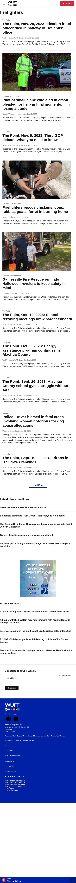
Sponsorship (9, 766)
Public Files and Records (14, 776)
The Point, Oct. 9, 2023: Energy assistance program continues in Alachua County (31, 350)
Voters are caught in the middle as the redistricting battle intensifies (35, 631)
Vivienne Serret (8, 431)
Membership (9, 761)
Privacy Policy (10, 772)
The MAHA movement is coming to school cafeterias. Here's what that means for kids (36, 651)
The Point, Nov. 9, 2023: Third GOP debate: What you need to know (32, 137)
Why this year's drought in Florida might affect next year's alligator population (35, 544)
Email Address (11, 678)
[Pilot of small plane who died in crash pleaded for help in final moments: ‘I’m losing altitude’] (36, 72)
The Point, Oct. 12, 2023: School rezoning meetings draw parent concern (37, 317)
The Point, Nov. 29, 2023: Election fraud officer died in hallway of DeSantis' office (36, 28)
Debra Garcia (7, 217)
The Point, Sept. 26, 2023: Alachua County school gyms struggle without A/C (35, 385)
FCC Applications (11, 791)
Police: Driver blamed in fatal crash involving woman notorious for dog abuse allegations (33, 421)
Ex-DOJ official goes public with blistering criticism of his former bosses (34, 640)
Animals (5, 413)
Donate (68, 4)
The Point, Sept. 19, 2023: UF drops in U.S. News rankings (35, 460)
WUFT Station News (12, 756)
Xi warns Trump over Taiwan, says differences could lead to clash (34, 611)
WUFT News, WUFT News (12, 38)
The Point (6, 20)
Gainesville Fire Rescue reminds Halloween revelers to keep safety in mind (34, 283)
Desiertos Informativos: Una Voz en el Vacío (23, 507)
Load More (38, 485)
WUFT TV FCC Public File (15, 783)
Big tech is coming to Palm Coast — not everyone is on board (32, 516)
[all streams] (73, 880)
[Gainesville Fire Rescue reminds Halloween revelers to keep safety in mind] (36, 251)
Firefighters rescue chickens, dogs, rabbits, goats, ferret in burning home (35, 209)
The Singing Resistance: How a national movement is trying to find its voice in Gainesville (36, 525)
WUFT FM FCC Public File (15, 781)
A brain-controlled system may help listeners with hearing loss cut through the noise (35, 621)
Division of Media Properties (25, 740)
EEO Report (9, 789)
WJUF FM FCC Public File (15, 785)
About (7, 745)
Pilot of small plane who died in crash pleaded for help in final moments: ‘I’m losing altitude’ (36, 104)
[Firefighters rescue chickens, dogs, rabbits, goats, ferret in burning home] (36, 180)
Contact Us (9, 750)
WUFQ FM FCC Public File (15, 787)
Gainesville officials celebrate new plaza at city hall (26, 535)
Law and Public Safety (11, 96)
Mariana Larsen (8, 293)
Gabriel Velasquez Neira (11, 114)
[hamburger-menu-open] (4, 3)
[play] (3, 880)
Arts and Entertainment (11, 276)
